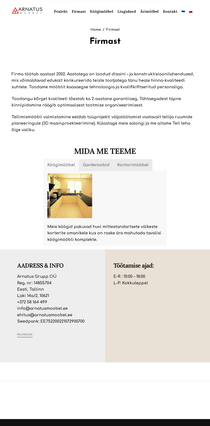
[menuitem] (63, 11)
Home (96, 29)
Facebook (25, 334)
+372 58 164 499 (32, 302)
